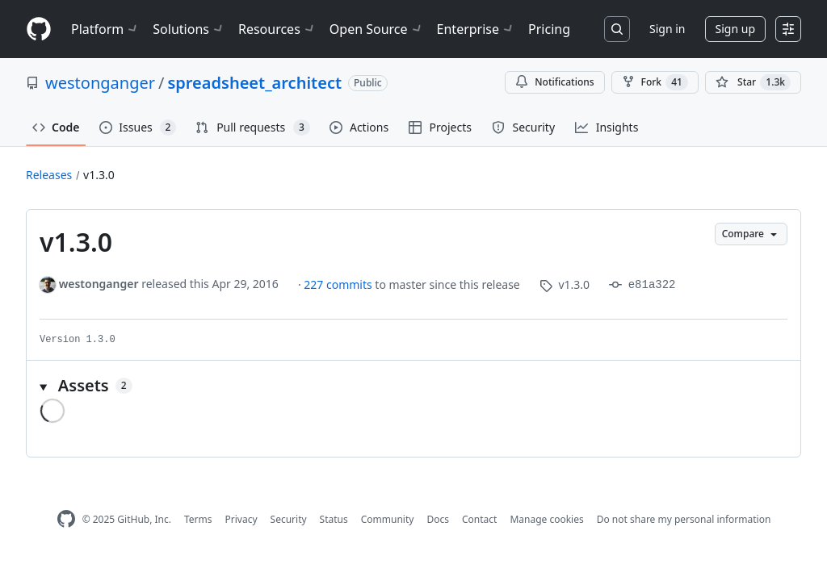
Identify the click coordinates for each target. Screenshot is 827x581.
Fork (655, 82)
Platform (105, 29)
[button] (413, 386)
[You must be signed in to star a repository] (753, 82)
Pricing (549, 29)
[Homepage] (39, 29)
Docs (437, 519)
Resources (277, 29)
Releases (49, 174)
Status (334, 519)
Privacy (241, 519)
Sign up (735, 28)
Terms (198, 519)
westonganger (100, 83)
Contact (479, 519)
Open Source (377, 29)
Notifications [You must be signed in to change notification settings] (554, 82)
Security (289, 519)
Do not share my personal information (684, 519)
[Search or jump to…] (617, 29)
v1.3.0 (99, 174)
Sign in (667, 28)
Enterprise (476, 29)
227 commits (339, 284)
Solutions (189, 29)
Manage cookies (546, 519)
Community (387, 519)
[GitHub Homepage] (66, 519)
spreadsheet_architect (254, 83)
